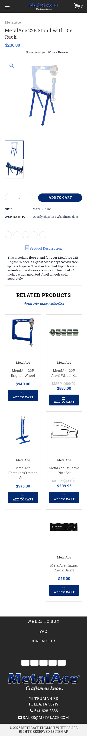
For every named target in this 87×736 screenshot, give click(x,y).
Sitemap (60, 731)
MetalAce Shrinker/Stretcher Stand (23, 473)
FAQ (43, 631)
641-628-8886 (46, 710)
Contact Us (43, 640)
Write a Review (58, 52)
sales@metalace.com (46, 717)
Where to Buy (43, 621)
